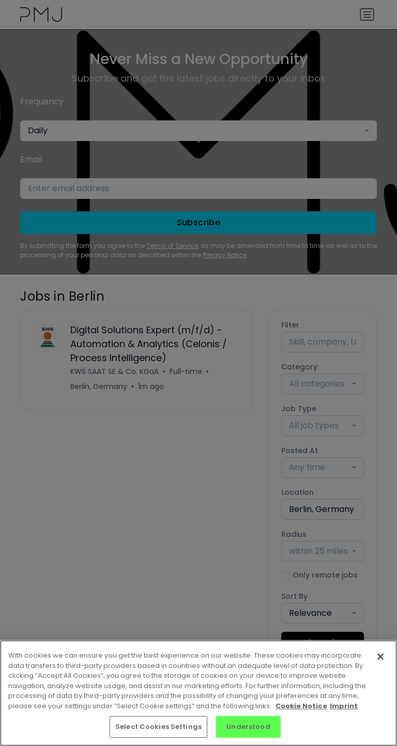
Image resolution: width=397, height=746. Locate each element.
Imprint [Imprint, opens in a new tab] (344, 706)
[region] (198, 693)
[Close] (380, 656)
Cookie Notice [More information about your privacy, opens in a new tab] (301, 706)
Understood (248, 727)
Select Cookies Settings (158, 727)
